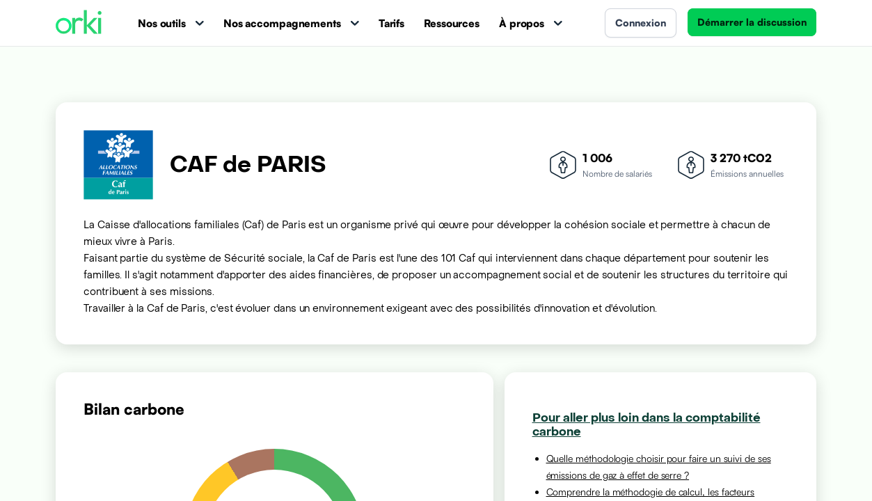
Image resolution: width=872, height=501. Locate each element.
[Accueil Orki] (79, 23)
